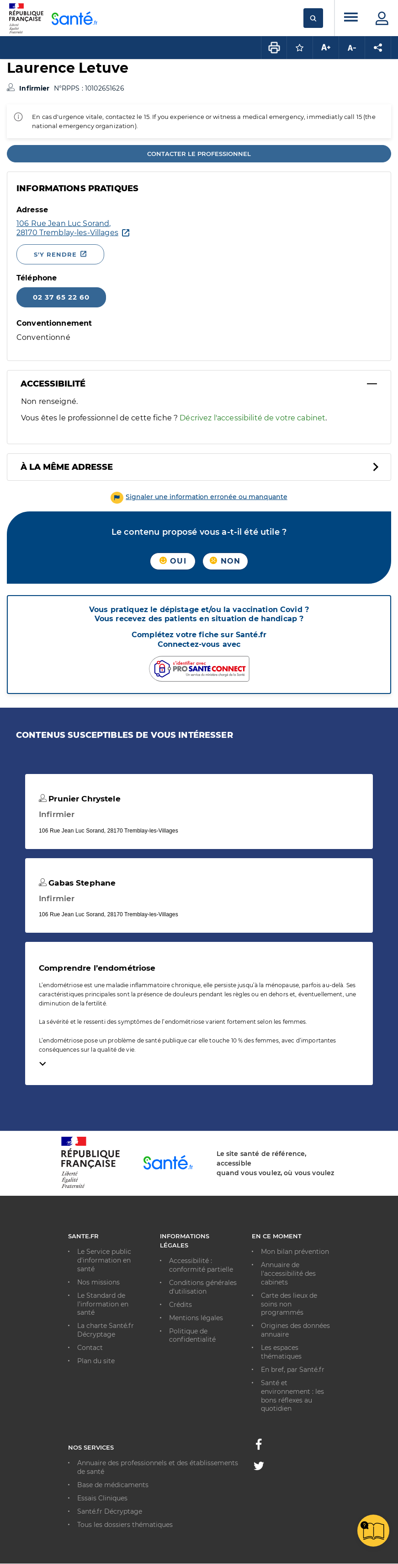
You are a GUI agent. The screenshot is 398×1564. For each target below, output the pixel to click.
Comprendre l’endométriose (97, 968)
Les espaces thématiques (281, 1352)
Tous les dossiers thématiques (125, 1525)
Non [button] (225, 561)
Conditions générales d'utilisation (203, 1287)
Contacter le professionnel (199, 153)
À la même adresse (67, 467)
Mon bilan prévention (295, 1251)
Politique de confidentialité (192, 1335)
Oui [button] (172, 561)
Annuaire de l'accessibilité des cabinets (288, 1273)
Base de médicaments (113, 1485)
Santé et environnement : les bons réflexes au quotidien (292, 1396)
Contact (90, 1348)
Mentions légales (196, 1318)
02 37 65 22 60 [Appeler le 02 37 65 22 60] (61, 297)
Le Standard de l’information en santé (102, 1304)
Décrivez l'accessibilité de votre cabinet (252, 418)
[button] (199, 497)
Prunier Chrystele (80, 798)
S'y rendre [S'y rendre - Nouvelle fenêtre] (55, 254)
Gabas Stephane (77, 882)
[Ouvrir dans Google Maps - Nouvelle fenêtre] (67, 228)
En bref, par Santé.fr (292, 1369)
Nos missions (98, 1282)
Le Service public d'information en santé (104, 1260)
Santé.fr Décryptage (109, 1511)
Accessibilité (53, 384)
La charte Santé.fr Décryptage (105, 1330)
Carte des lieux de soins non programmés (289, 1304)
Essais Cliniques (102, 1498)
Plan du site (96, 1361)
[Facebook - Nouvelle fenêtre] (258, 1447)
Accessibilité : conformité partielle (201, 1265)
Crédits (180, 1305)
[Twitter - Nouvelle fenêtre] (259, 1467)
